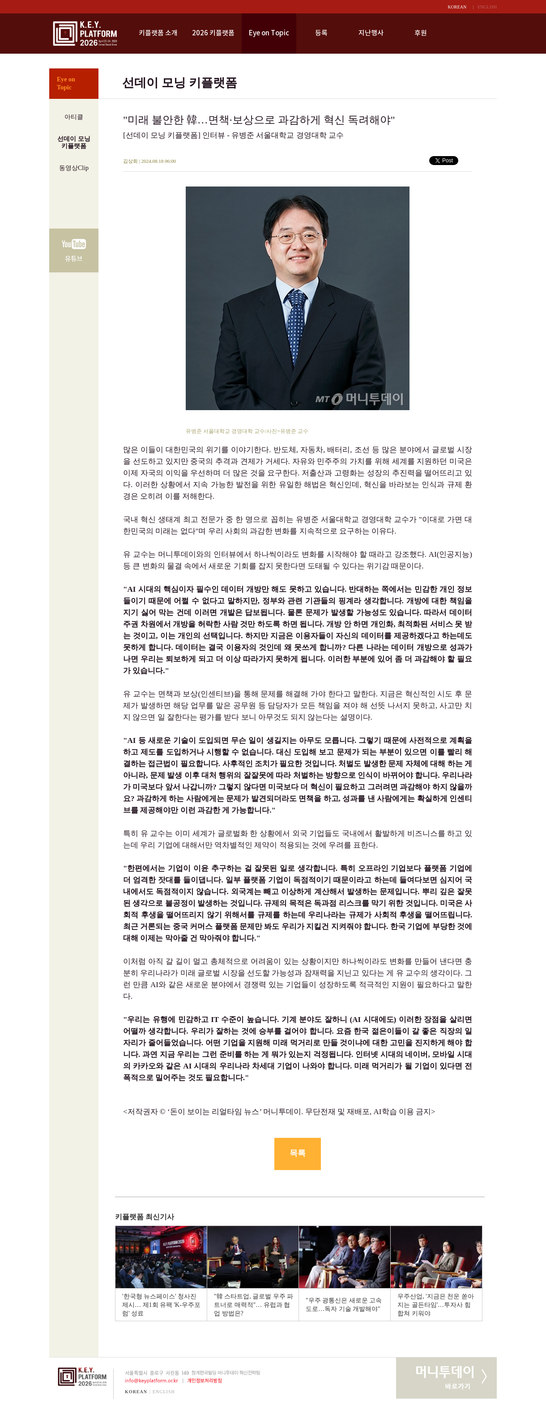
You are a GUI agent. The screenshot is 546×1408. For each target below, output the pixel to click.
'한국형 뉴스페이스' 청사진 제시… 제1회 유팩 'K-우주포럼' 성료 (161, 1305)
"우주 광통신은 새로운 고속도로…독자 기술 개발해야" (344, 1304)
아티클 (73, 117)
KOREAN (457, 6)
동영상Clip (74, 168)
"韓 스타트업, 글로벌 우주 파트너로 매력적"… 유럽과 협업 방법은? (253, 1305)
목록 (298, 1153)
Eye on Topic (269, 33)
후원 (420, 33)
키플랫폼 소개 (158, 33)
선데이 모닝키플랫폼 (73, 142)
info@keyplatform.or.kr (147, 1380)
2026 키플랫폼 (213, 33)
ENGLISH (487, 6)
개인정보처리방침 (206, 1380)
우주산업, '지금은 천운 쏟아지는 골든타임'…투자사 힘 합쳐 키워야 (435, 1305)
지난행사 (371, 33)
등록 (321, 33)
